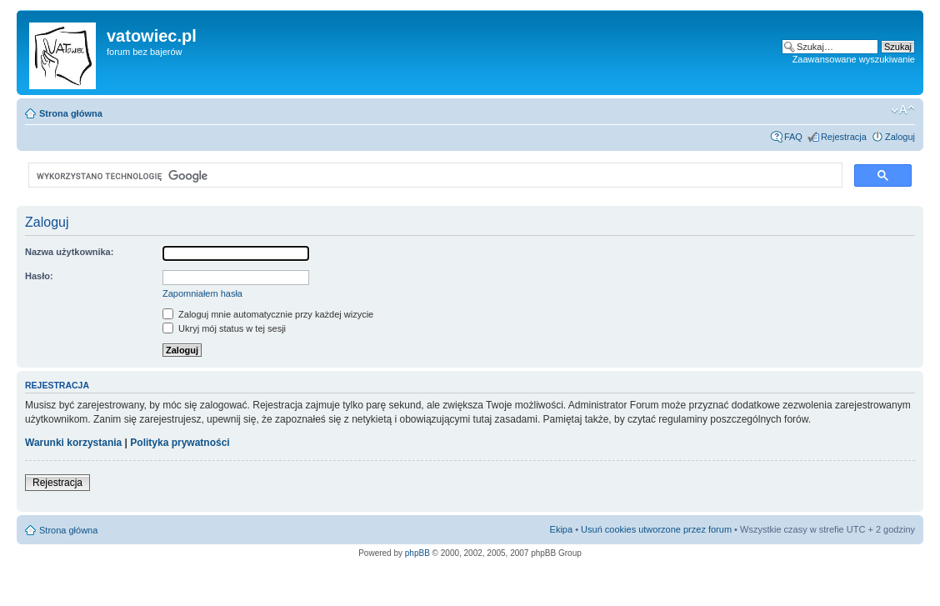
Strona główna (70, 113)
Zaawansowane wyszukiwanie (853, 59)
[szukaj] (434, 175)
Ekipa (561, 529)
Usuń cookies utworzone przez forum (656, 529)
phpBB (417, 553)
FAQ (793, 137)
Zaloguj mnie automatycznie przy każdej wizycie (267, 314)
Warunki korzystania (73, 442)
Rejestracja (844, 137)
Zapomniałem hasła (202, 293)
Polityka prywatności (179, 442)
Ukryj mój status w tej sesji (224, 328)
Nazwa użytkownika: (69, 252)
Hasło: (39, 276)
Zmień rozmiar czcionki (903, 110)
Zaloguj (900, 137)
